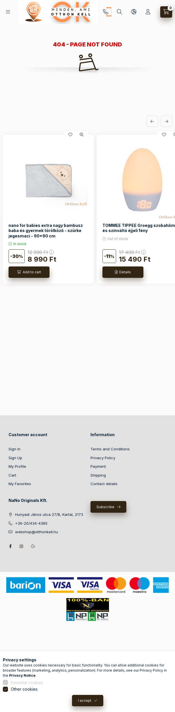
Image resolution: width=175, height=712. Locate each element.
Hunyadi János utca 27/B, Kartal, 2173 (49, 514)
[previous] (152, 121)
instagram (21, 546)
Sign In (14, 449)
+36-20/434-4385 (105, 12)
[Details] (122, 272)
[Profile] (148, 12)
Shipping (98, 475)
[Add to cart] (29, 272)
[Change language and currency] (133, 12)
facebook (10, 546)
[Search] (119, 12)
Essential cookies (27, 687)
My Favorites (20, 483)
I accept (84, 705)
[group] (87, 209)
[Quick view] (81, 134)
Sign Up (15, 457)
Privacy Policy (102, 457)
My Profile (17, 466)
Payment (98, 466)
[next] (166, 121)
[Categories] (8, 12)
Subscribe (105, 506)
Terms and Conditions (110, 449)
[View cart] (166, 12)
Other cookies (24, 694)
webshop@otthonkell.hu (36, 532)
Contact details (104, 483)
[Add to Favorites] (70, 134)
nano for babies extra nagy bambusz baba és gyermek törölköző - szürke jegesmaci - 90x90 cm (46, 230)
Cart (12, 475)
